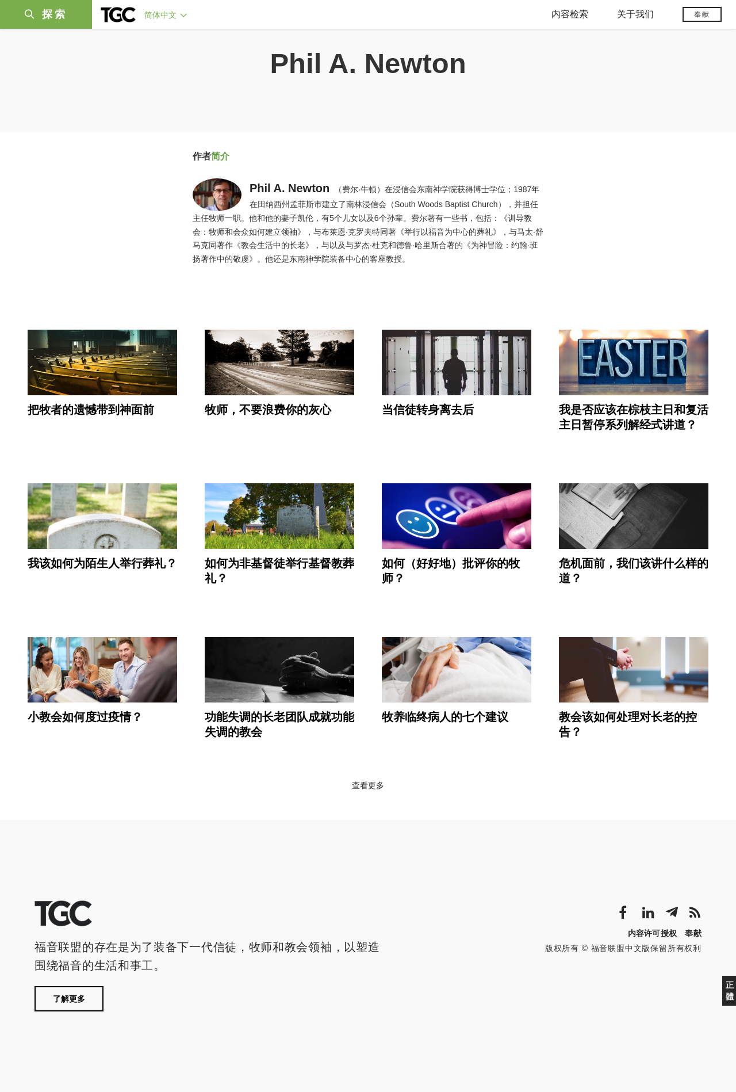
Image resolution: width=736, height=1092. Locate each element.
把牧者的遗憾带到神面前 (91, 409)
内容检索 (569, 14)
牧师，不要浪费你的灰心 (268, 409)
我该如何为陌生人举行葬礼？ (102, 563)
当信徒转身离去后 (428, 409)
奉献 (702, 14)
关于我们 (635, 14)
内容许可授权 (652, 933)
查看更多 (368, 785)
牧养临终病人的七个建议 (445, 717)
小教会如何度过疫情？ (85, 717)
